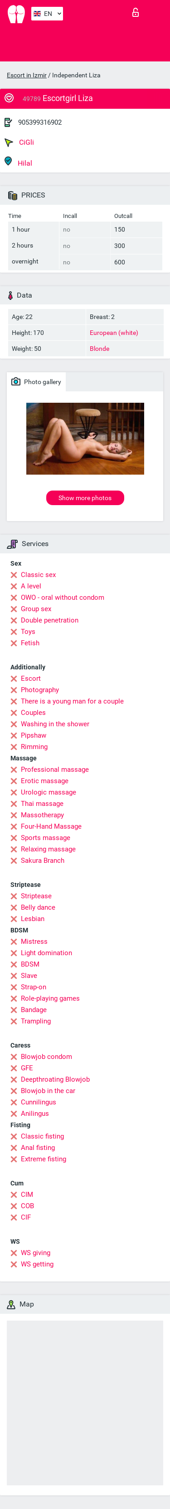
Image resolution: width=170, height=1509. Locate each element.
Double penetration (49, 620)
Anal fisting (38, 1148)
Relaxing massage (48, 849)
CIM (27, 1194)
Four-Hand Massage (51, 826)
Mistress (34, 941)
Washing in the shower (55, 724)
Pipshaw (33, 735)
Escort (31, 678)
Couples (33, 713)
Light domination (46, 953)
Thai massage (42, 804)
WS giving (35, 1253)
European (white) (114, 332)
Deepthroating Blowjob (55, 1079)
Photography (40, 690)
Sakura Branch (42, 860)
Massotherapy (42, 815)
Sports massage (45, 838)
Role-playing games (50, 998)
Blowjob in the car (48, 1091)
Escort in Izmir (27, 75)
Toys (28, 632)
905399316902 (40, 122)
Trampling (36, 1021)
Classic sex (38, 575)
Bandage (34, 1010)
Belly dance (38, 907)
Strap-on (33, 987)
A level (31, 586)
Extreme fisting (43, 1159)
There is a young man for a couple (72, 701)
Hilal (18, 161)
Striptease (36, 896)
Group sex (36, 609)
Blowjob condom (46, 1057)
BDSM (30, 964)
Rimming (34, 747)
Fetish (30, 643)
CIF (26, 1217)
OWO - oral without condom (62, 597)
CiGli (19, 142)
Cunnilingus (38, 1102)
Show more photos (85, 497)
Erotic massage (44, 781)
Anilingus (35, 1113)
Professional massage (55, 769)
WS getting (37, 1264)
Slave (29, 976)
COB (27, 1206)
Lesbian (32, 919)
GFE (27, 1068)
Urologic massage (48, 792)
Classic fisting (42, 1136)
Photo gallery (36, 381)
